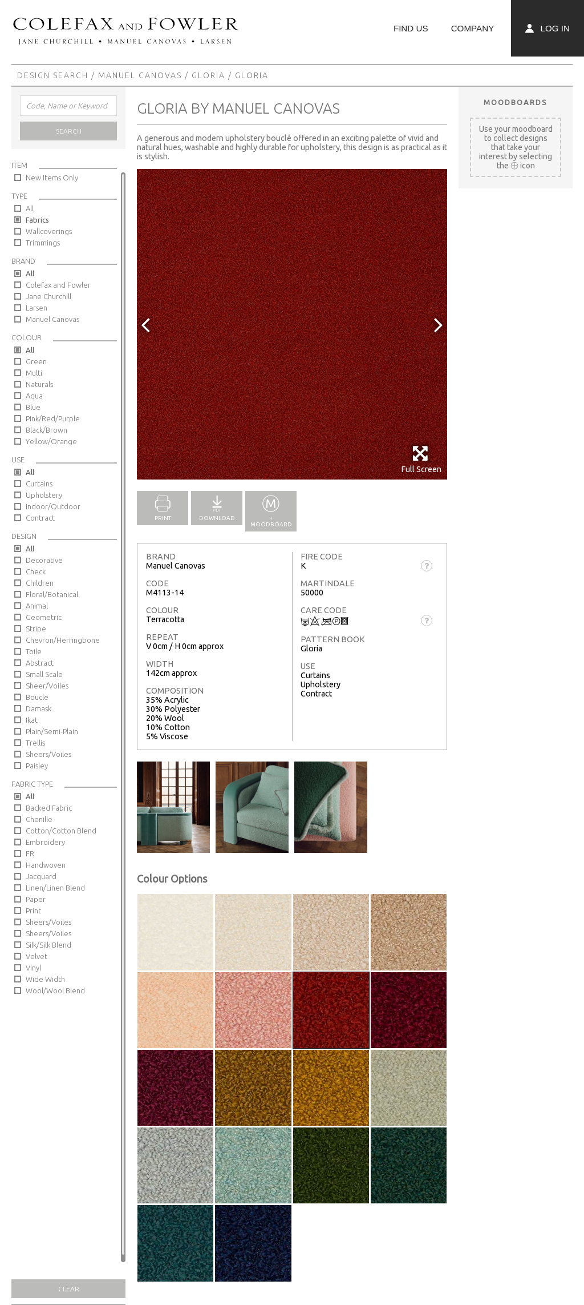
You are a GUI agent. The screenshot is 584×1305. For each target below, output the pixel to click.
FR (30, 853)
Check (36, 571)
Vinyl (33, 968)
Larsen (36, 308)
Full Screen (421, 459)
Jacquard (41, 876)
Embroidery (45, 842)
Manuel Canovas (140, 75)
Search (69, 131)
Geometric (44, 617)
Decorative (44, 560)
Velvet (36, 956)
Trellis (35, 743)
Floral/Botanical (52, 594)
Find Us (411, 28)
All (30, 208)
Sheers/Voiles (48, 754)
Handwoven (46, 865)
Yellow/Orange (51, 441)
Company (472, 28)
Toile (34, 651)
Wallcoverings (49, 231)
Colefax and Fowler (58, 285)
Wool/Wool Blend (55, 990)
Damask (38, 708)
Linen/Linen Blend (55, 888)
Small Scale (44, 674)
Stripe (36, 629)
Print (33, 911)
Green (36, 361)
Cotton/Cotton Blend (61, 831)
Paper (36, 899)
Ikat (32, 720)
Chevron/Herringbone (63, 640)
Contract (40, 518)
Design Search (52, 75)
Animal (37, 606)
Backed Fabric (49, 808)
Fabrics (37, 220)
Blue (33, 407)
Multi (34, 373)
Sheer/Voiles (47, 686)
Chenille (39, 819)
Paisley (37, 766)
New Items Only (52, 178)
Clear (68, 1288)
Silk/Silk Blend (48, 945)
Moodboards (516, 102)
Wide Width (45, 979)
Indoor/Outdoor (53, 506)
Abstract (40, 663)
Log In (547, 28)
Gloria (208, 75)
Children (40, 583)
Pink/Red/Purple (53, 418)
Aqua (34, 396)
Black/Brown (46, 430)
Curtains (39, 484)
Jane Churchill (48, 296)
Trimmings (43, 243)
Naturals (39, 384)
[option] (292, 324)
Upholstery (44, 495)
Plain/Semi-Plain (52, 731)
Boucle (37, 697)
